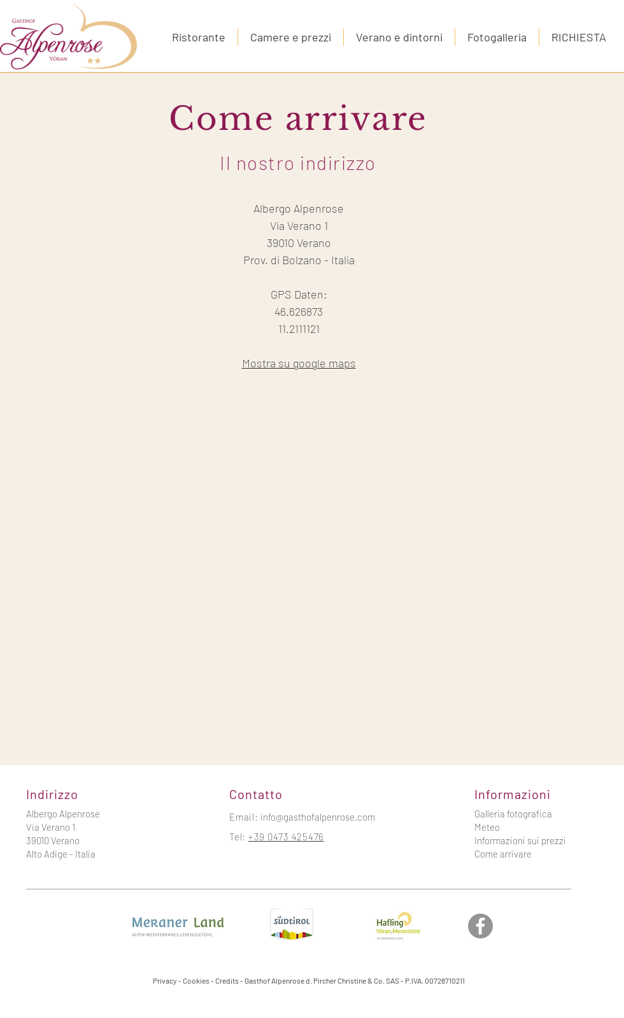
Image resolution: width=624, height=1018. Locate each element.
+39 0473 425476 (286, 836)
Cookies (196, 980)
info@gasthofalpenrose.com (317, 817)
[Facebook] (480, 926)
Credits (227, 980)
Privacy (165, 980)
